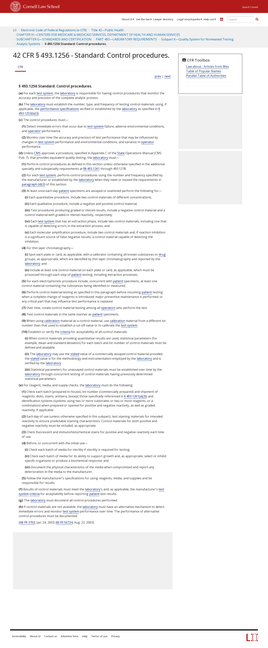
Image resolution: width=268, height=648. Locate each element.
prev (158, 76)
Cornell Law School (40, 6)
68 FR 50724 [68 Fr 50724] (64, 522)
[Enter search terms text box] (240, 19)
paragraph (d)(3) (33, 184)
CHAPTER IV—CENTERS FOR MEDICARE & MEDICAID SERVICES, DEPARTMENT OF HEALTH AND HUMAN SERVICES (98, 35)
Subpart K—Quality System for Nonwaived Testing (197, 39)
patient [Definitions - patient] (64, 191)
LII (15, 30)
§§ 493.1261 (91, 169)
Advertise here (69, 636)
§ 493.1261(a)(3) (135, 396)
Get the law (143, 19)
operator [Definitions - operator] (34, 131)
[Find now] (257, 19)
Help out (209, 19)
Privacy (115, 636)
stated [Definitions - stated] (74, 354)
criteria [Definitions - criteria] (65, 332)
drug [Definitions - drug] (162, 254)
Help (84, 636)
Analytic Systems (28, 44)
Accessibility (19, 636)
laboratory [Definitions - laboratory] (67, 93)
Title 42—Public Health (107, 30)
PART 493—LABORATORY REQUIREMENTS (126, 39)
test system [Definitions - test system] (45, 93)
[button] (257, 19)
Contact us (50, 636)
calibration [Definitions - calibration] (52, 321)
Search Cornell (250, 7)
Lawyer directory (163, 19)
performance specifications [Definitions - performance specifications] (59, 109)
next (167, 76)
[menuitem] (127, 19)
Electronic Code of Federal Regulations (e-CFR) (54, 30)
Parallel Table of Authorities (206, 76)
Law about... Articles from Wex (207, 66)
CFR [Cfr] (20, 67)
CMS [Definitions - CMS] (37, 153)
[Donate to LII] (221, 19)
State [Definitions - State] (121, 153)
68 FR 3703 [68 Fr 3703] (27, 522)
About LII (127, 19)
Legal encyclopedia (188, 19)
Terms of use (99, 636)
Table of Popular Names (203, 71)
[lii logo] (53, 19)
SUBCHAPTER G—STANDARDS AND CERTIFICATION (54, 39)
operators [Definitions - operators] (108, 308)
